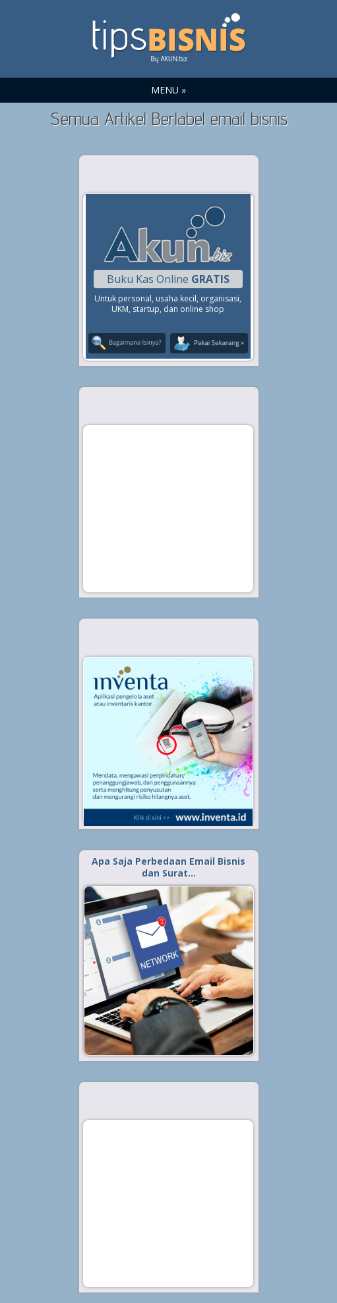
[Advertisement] (168, 508)
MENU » (168, 90)
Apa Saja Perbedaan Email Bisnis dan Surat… (168, 867)
